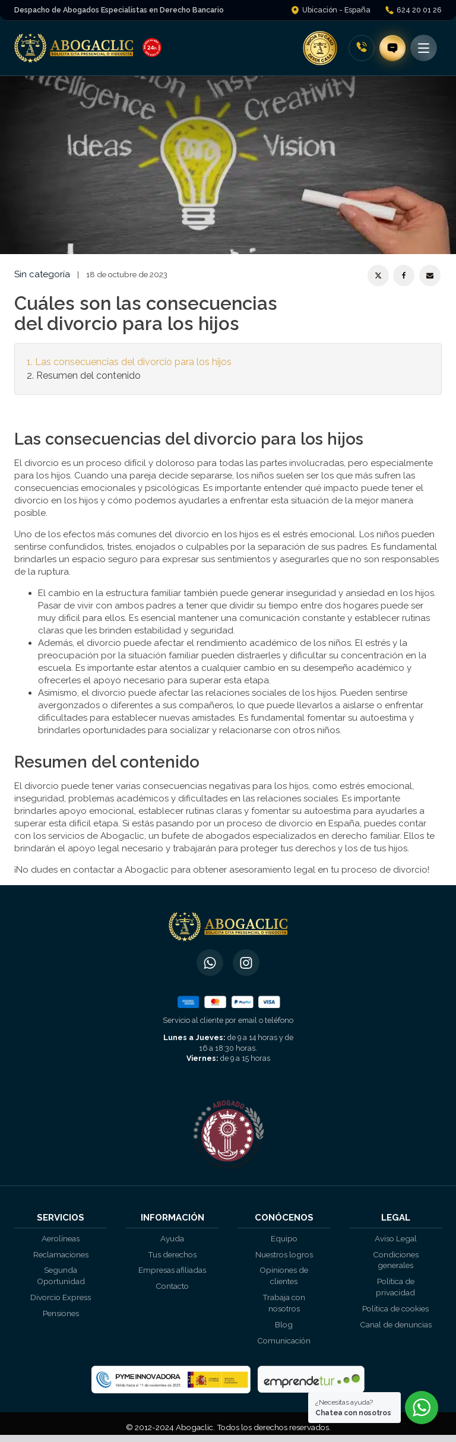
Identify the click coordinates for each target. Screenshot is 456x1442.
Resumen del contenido (88, 375)
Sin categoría (42, 274)
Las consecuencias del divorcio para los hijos (133, 361)
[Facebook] (403, 275)
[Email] (430, 275)
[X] (378, 275)
